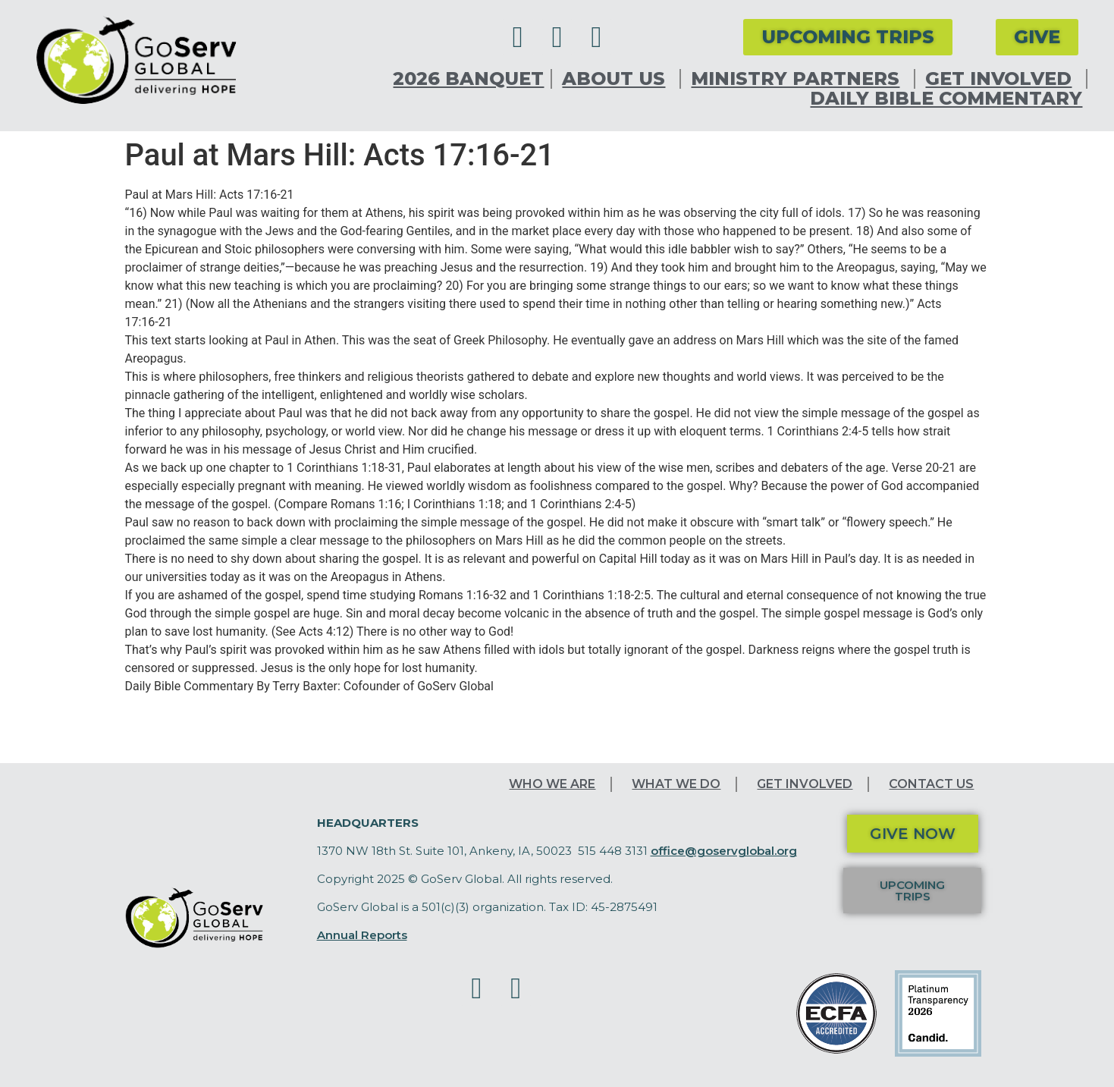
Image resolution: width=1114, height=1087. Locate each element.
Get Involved (1002, 79)
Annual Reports (362, 935)
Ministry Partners (799, 79)
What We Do (676, 784)
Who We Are (552, 784)
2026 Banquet (468, 79)
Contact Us (931, 784)
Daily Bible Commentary (946, 98)
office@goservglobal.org (724, 851)
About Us (617, 79)
